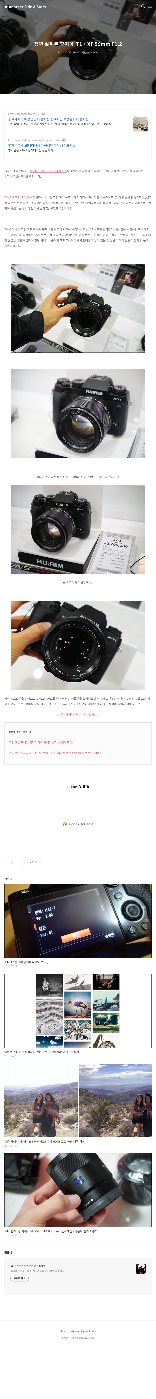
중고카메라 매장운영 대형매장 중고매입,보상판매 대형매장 (48, 119)
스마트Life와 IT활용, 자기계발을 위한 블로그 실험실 (37, 1321)
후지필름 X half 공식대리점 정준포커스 (32, 150)
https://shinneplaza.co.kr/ (23, 113)
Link (62, 1382)
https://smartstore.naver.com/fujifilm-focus (34, 140)
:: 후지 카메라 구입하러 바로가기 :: (78, 765)
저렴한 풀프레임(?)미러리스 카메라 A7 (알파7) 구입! (41, 793)
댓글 (8, 1303)
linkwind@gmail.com (83, 1382)
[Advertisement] (78, 190)
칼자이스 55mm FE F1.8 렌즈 (48, 221)
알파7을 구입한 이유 (16, 248)
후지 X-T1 (10, 227)
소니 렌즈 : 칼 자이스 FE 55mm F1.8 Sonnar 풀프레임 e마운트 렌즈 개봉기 (55, 803)
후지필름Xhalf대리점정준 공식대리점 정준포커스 (41, 145)
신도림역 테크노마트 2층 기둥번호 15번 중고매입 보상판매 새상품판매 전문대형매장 (59, 124)
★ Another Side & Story (22, 6)
